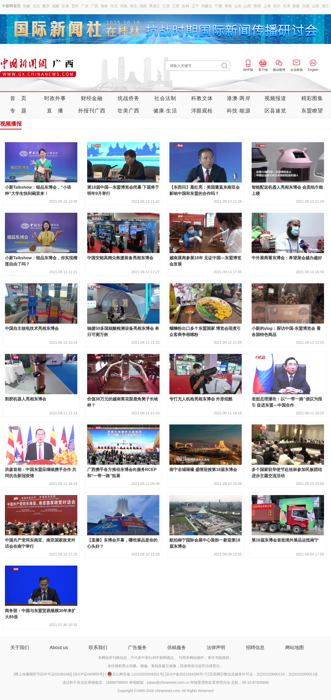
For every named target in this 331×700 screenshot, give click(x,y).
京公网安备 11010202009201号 (135, 674)
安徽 (26, 6)
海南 (104, 6)
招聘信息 (255, 647)
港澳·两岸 (239, 98)
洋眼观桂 (202, 110)
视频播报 (11, 124)
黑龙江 (154, 6)
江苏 (166, 6)
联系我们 (98, 647)
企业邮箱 (296, 70)
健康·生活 (165, 110)
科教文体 (202, 98)
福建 (55, 6)
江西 (176, 6)
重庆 (46, 6)
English (313, 70)
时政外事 (55, 98)
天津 (286, 6)
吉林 (185, 6)
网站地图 (294, 647)
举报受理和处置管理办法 (210, 682)
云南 (315, 6)
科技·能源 (239, 110)
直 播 (55, 110)
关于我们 (19, 647)
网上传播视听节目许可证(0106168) (43, 674)
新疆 (296, 6)
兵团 (306, 6)
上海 (267, 6)
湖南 (143, 6)
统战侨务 (129, 98)
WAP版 (248, 70)
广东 (85, 6)
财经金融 (92, 98)
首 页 (18, 98)
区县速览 (276, 110)
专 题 (18, 110)
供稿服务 (176, 647)
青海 (228, 6)
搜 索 (226, 65)
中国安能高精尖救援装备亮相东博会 (120, 258)
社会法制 (165, 98)
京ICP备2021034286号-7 (186, 674)
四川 (277, 6)
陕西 (257, 6)
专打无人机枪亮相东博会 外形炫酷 (200, 399)
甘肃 (65, 6)
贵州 (75, 6)
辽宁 (195, 6)
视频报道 (276, 98)
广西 (94, 6)
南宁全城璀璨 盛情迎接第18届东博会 (203, 469)
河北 (114, 6)
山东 (238, 6)
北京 (36, 6)
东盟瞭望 (312, 110)
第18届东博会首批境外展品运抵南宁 (285, 540)
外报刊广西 (92, 110)
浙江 (325, 6)
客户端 (263, 70)
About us (59, 647)
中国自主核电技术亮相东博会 (32, 328)
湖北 (133, 6)
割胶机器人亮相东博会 (25, 399)
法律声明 (216, 647)
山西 (247, 6)
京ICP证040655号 (88, 674)
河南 (123, 6)
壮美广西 (129, 110)
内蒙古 (207, 6)
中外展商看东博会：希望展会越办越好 (287, 258)
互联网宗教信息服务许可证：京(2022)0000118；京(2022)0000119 (263, 674)
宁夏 (218, 6)
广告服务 (137, 647)
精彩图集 (312, 98)
